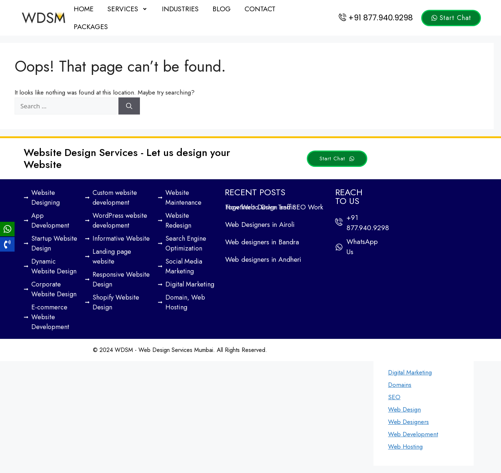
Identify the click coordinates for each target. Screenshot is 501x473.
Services (127, 9)
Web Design (404, 409)
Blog (221, 9)
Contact (259, 9)
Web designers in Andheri (263, 259)
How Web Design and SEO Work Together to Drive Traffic (274, 207)
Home (84, 9)
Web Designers (408, 421)
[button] (128, 9)
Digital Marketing (410, 372)
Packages (91, 27)
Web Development (413, 434)
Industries (180, 9)
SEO (394, 397)
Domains (399, 384)
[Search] (129, 106)
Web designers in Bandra (262, 242)
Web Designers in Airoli (259, 224)
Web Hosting (405, 446)
